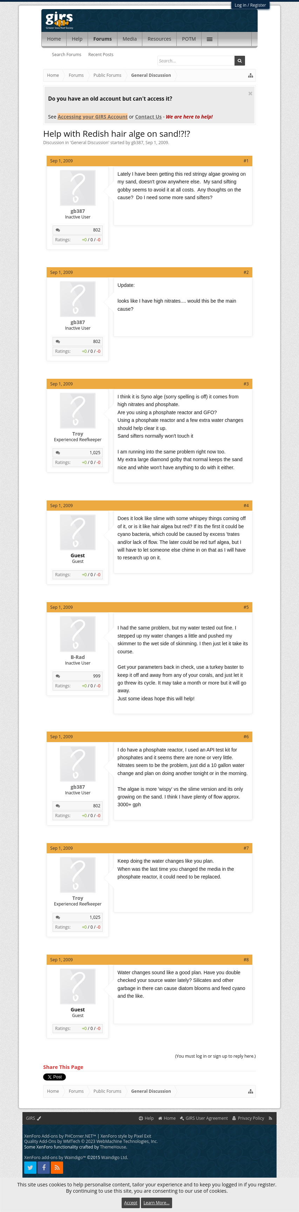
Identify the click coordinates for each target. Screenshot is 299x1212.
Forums (102, 38)
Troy (77, 434)
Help (77, 38)
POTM (189, 38)
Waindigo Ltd (114, 1157)
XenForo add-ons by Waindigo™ (55, 1157)
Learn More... (156, 1203)
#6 (246, 737)
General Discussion (89, 143)
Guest (78, 555)
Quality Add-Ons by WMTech (91, 1141)
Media (130, 38)
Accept (130, 1203)
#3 (246, 384)
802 (97, 230)
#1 (246, 161)
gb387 (137, 143)
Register (258, 5)
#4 (246, 506)
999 (97, 676)
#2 (246, 272)
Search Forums (66, 55)
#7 (246, 848)
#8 (246, 960)
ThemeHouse (113, 1147)
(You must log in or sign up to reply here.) (215, 1056)
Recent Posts (101, 55)
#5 (246, 607)
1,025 (95, 453)
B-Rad (78, 657)
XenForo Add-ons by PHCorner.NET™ (60, 1136)
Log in (241, 5)
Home (54, 38)
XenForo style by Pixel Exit (126, 1136)
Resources (159, 38)
